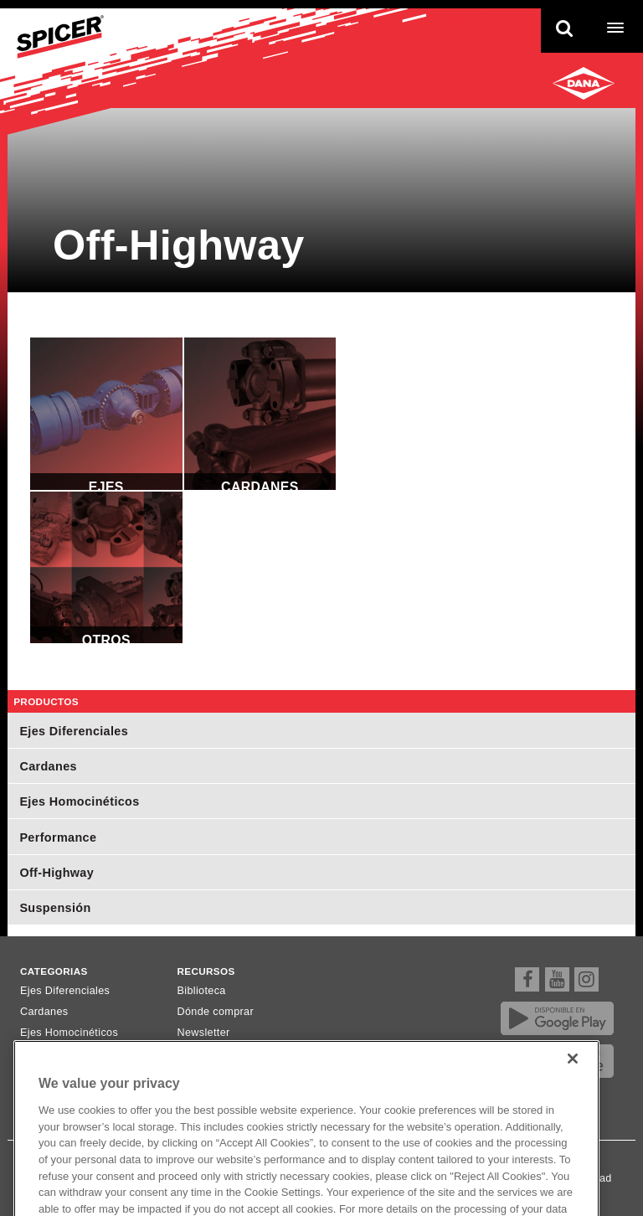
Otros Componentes (106, 568)
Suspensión (54, 908)
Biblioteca (201, 991)
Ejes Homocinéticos (79, 801)
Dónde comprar (215, 1012)
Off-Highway (56, 872)
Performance (57, 837)
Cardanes (260, 413)
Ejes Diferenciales (106, 413)
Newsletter (203, 1032)
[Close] (572, 1072)
